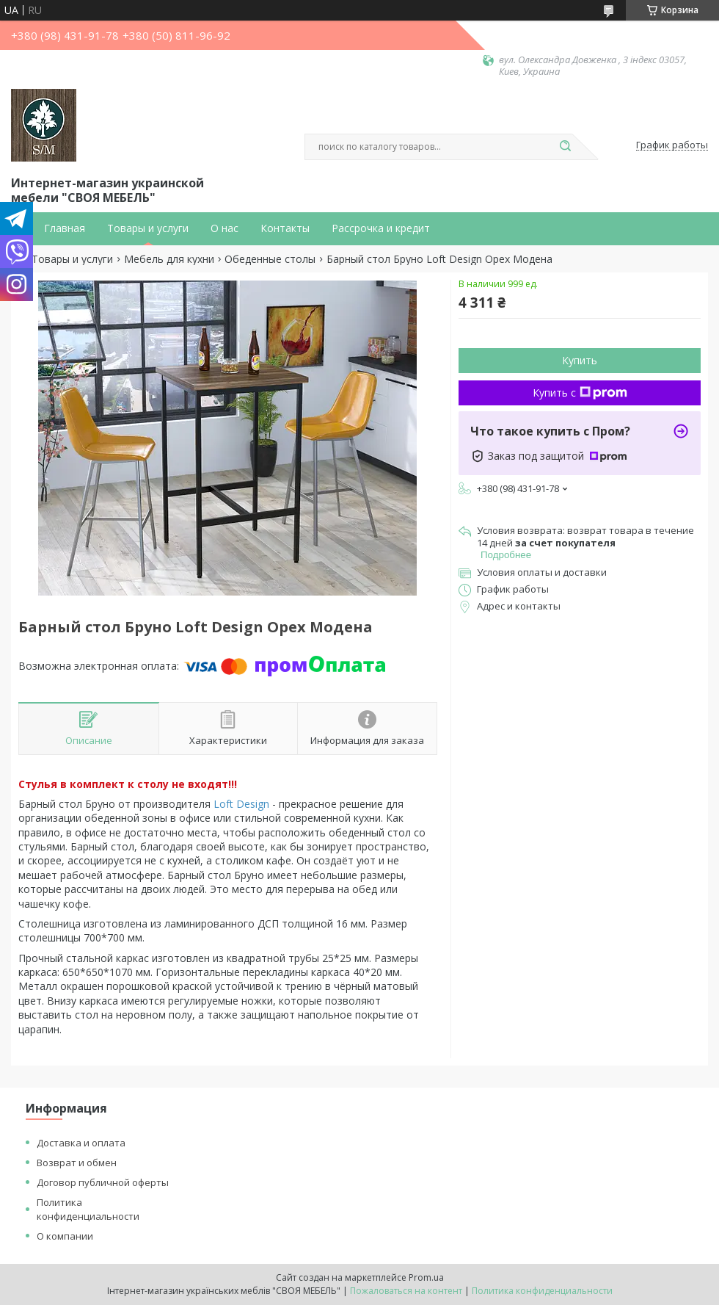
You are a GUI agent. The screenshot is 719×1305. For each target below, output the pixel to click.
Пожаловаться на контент (406, 1290)
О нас (224, 228)
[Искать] (565, 147)
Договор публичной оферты (103, 1182)
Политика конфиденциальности (88, 1209)
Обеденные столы (270, 259)
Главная (64, 228)
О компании (65, 1236)
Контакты (285, 228)
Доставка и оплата (81, 1142)
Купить (579, 360)
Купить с (580, 393)
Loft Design (241, 804)
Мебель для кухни (169, 259)
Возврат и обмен (77, 1162)
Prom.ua (426, 1277)
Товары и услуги (148, 228)
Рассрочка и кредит (381, 228)
